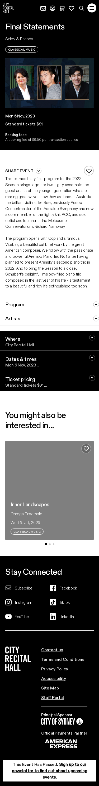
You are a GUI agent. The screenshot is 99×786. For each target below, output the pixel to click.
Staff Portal (52, 697)
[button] (24, 116)
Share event (23, 171)
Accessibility (53, 678)
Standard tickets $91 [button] (24, 123)
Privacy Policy (54, 668)
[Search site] (81, 8)
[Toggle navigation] (91, 7)
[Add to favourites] (89, 171)
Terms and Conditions (62, 659)
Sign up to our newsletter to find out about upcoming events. (49, 770)
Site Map (50, 687)
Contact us (52, 649)
